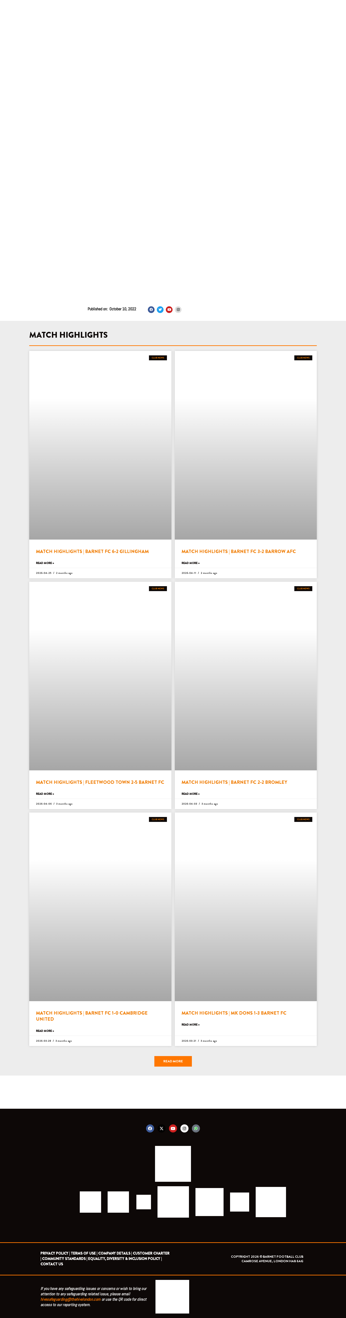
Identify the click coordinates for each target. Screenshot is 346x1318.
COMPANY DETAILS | (115, 1253)
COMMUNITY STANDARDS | (64, 1258)
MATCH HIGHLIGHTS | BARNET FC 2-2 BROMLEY (234, 782)
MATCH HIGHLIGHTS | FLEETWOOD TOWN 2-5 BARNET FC (100, 782)
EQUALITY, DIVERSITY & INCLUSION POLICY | (125, 1258)
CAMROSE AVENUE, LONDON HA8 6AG (272, 1261)
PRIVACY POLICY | (55, 1253)
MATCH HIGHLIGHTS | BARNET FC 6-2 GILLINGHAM (92, 551)
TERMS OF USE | (84, 1253)
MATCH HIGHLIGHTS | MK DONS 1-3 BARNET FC (234, 1013)
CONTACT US (51, 1264)
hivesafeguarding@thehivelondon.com (70, 1299)
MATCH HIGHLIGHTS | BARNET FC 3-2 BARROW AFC (239, 551)
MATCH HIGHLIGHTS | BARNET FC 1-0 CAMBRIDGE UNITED (92, 1016)
